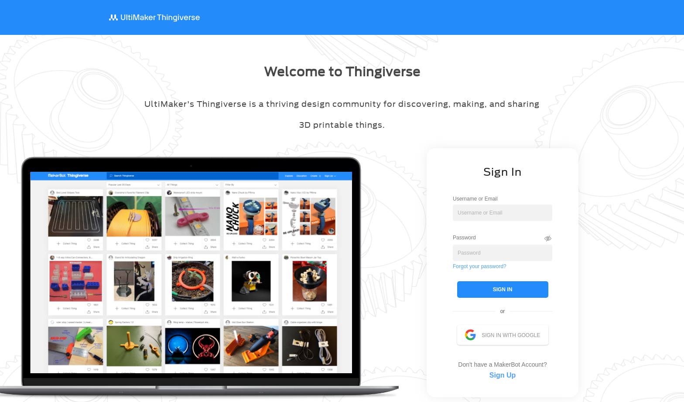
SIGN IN (503, 289)
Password (464, 237)
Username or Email (475, 198)
